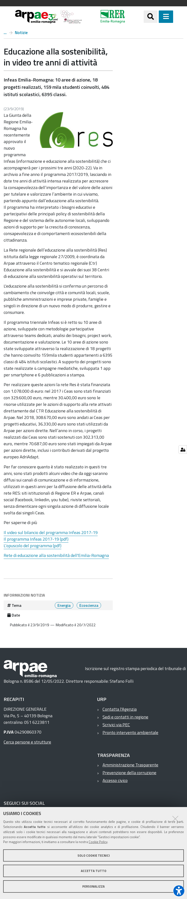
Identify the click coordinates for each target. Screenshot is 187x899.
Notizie (21, 32)
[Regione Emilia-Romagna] (113, 16)
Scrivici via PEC (116, 724)
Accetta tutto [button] (93, 870)
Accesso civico (115, 780)
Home (5, 32)
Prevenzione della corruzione (129, 772)
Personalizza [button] (93, 886)
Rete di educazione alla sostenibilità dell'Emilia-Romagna (56, 555)
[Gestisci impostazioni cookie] (182, 449)
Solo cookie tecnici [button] (93, 855)
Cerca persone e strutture (27, 742)
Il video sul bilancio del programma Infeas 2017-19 (51, 532)
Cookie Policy (98, 841)
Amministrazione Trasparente (130, 765)
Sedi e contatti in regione (125, 717)
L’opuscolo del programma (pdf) (32, 545)
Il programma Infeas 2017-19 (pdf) (36, 539)
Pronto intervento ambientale (130, 732)
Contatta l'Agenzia (120, 709)
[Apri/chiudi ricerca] (151, 16)
